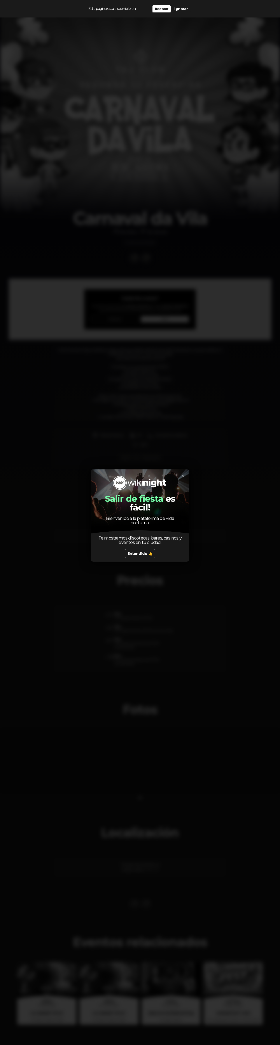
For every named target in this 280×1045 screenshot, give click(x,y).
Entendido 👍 (140, 554)
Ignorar (181, 9)
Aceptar (161, 9)
